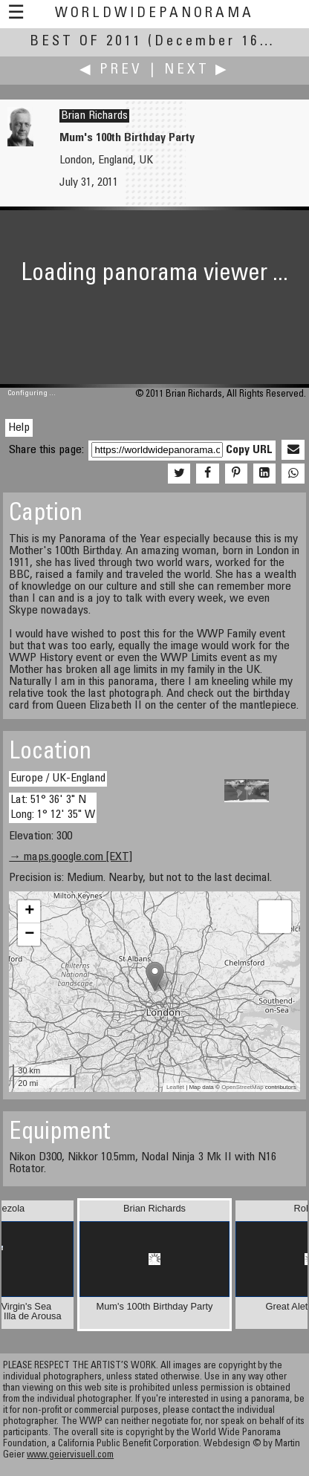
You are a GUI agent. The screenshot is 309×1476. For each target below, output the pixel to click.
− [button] (29, 934)
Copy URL (249, 450)
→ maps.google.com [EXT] (70, 857)
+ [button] (29, 911)
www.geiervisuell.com (70, 1455)
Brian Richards (94, 116)
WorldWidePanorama (154, 14)
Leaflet (175, 1087)
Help (19, 428)
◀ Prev (111, 70)
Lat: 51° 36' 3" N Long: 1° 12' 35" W (52, 807)
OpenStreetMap (242, 1087)
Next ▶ (197, 70)
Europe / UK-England (57, 778)
